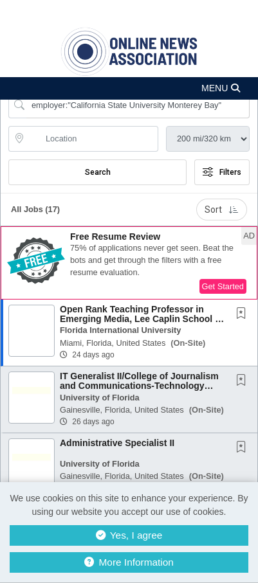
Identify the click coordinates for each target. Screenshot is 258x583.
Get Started (223, 286)
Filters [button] (222, 172)
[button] (129, 88)
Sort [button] (222, 209)
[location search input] (92, 139)
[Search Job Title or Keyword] (138, 105)
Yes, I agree (129, 535)
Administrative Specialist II (117, 443)
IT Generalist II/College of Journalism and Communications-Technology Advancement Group (139, 386)
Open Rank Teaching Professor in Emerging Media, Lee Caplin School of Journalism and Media (141, 319)
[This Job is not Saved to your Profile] (243, 314)
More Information (129, 562)
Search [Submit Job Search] (98, 172)
